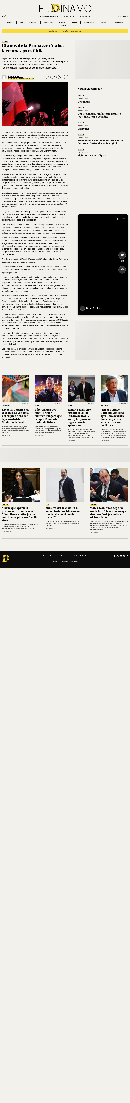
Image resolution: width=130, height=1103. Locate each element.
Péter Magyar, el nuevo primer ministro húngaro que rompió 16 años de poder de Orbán (48, 415)
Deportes (105, 22)
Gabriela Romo (39, 435)
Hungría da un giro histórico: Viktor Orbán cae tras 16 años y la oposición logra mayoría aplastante (79, 417)
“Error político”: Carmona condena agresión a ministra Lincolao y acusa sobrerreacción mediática (112, 417)
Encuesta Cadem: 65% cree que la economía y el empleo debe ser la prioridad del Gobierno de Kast (15, 415)
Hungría (65, 31)
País (21, 22)
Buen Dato (65, 25)
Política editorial (80, 556)
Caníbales (83, 128)
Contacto (64, 556)
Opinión (62, 22)
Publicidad (55, 561)
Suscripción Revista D (49, 16)
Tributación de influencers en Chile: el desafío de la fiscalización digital (100, 142)
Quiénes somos (49, 556)
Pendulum (84, 101)
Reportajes (48, 22)
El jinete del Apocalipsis (92, 155)
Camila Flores (53, 31)
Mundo (74, 22)
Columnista (13, 76)
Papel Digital (69, 16)
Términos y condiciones (70, 561)
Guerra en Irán (76, 31)
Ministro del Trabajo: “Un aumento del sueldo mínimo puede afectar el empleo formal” (63, 512)
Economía (33, 22)
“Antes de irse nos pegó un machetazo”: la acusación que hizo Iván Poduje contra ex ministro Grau (108, 512)
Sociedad (119, 22)
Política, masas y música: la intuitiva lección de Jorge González (99, 115)
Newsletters (85, 16)
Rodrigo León (6, 435)
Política (10, 22)
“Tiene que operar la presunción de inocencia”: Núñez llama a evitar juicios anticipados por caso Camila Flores (19, 514)
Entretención (89, 22)
